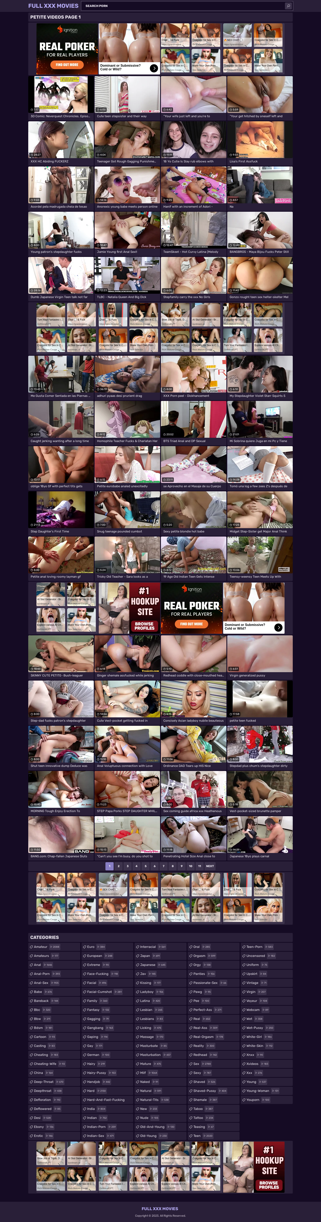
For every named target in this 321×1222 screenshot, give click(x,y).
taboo (203, 1109)
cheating (46, 1055)
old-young (154, 1136)
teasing (204, 1127)
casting (45, 1046)
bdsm (43, 1028)
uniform (257, 965)
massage (152, 1037)
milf (149, 1073)
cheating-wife (50, 1064)
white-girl (259, 1037)
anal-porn (47, 974)
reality (204, 1046)
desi (43, 1118)
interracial (153, 947)
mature (151, 1064)
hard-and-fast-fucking (106, 1101)
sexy (202, 1073)
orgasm (204, 956)
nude (149, 1118)
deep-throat (49, 1082)
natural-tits (155, 1100)
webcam (257, 1010)
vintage (256, 983)
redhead (205, 1055)
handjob (99, 1082)
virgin (256, 992)
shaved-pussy (210, 1091)
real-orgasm (208, 1037)
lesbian (151, 1010)
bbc (42, 1010)
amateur (47, 947)
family (98, 1001)
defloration (47, 1100)
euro (96, 947)
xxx (254, 1073)
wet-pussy (260, 1028)
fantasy (98, 1010)
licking (151, 1028)
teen (203, 1136)
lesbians (152, 1019)
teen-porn (260, 947)
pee (201, 1001)
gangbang (100, 1028)
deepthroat (48, 1091)
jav (148, 974)
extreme (98, 965)
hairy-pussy (102, 1073)
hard (97, 1091)
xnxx (255, 1055)
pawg (202, 992)
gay (95, 1046)
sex (202, 1064)
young (256, 1082)
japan (150, 956)
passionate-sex (210, 983)
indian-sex (101, 1136)
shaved (204, 1082)
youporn (258, 1100)
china (44, 1073)
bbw (42, 1019)
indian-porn (102, 1127)
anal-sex (47, 983)
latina (150, 1001)
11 (199, 866)
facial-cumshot (105, 992)
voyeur (257, 1001)
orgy (202, 965)
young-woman (262, 1091)
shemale (205, 1100)
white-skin (260, 1046)
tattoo (203, 1118)
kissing (151, 983)
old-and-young (157, 1127)
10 (190, 866)
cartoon (45, 1037)
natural (151, 1091)
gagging (98, 1019)
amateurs (46, 956)
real (202, 1019)
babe (43, 992)
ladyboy (152, 992)
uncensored (261, 956)
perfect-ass (207, 1010)
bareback (46, 1001)
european (100, 956)
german (98, 1055)
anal (43, 965)
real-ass (205, 1028)
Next (210, 866)
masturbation (156, 1055)
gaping (98, 1037)
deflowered (47, 1109)
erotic (44, 1136)
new (149, 1109)
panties (204, 974)
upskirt (256, 974)
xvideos (257, 1064)
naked (149, 1082)
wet (254, 1019)
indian (97, 1118)
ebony (44, 1127)
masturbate (154, 1046)
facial (97, 983)
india (96, 1109)
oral (202, 947)
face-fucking (103, 974)
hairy (96, 1064)
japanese (153, 965)
